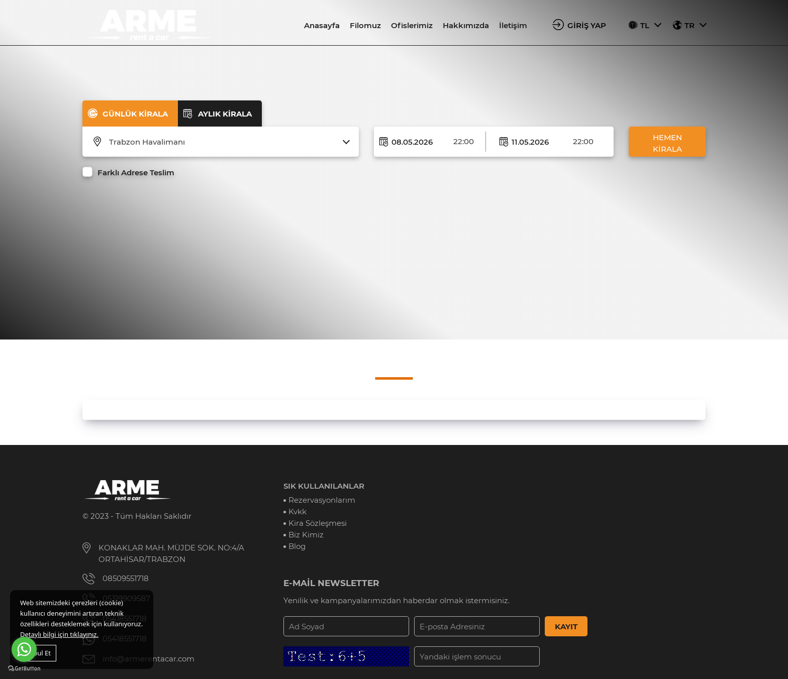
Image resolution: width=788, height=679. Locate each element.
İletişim (513, 25)
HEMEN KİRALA (667, 143)
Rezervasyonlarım (321, 500)
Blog (297, 546)
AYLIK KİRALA (225, 114)
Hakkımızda (466, 25)
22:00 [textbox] (463, 141)
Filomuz (365, 25)
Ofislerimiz (412, 25)
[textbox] (227, 142)
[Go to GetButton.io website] (24, 668)
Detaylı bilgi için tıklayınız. (59, 634)
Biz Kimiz (306, 534)
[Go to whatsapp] (24, 649)
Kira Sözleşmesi (317, 523)
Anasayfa (322, 25)
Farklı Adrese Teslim (135, 172)
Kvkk (297, 511)
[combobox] (227, 142)
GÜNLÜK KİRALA (135, 114)
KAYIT (566, 626)
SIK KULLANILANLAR (323, 486)
